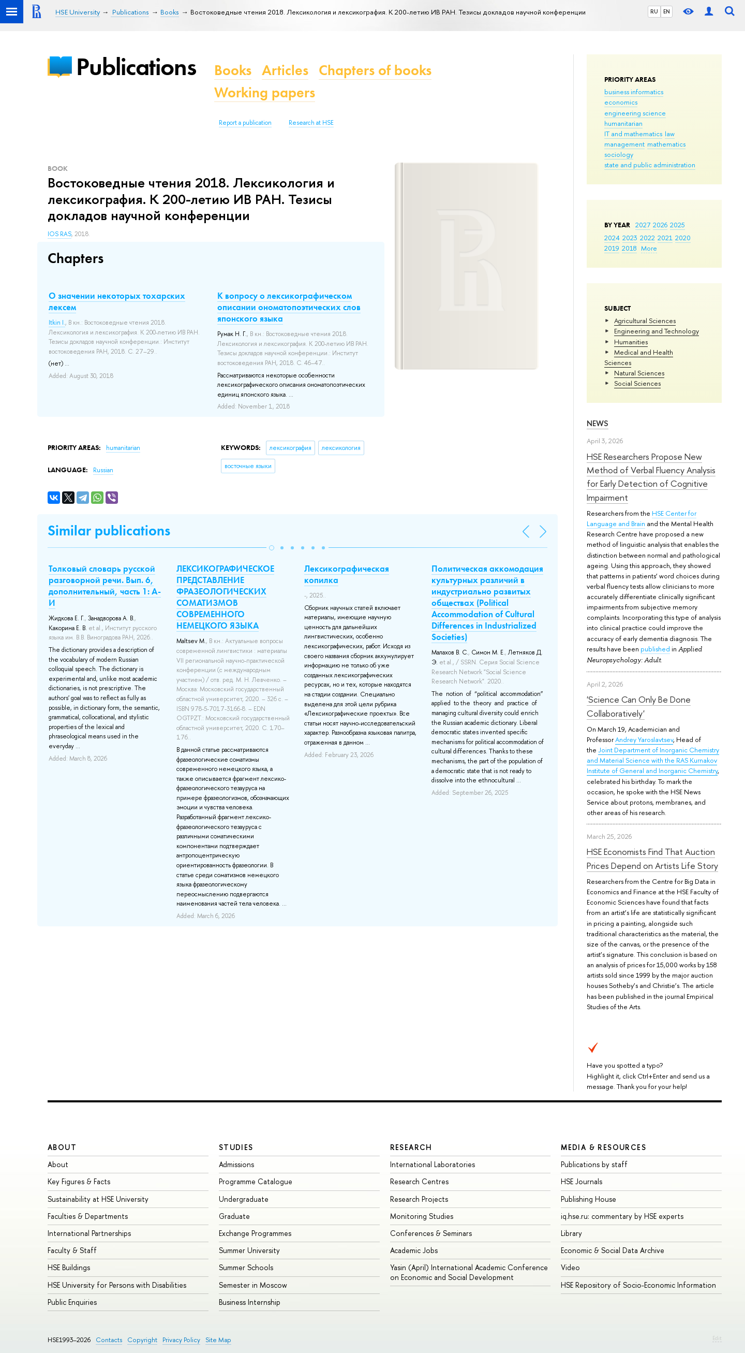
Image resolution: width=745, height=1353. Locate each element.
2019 (611, 248)
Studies (236, 1147)
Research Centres (419, 1181)
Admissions (236, 1164)
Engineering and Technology (656, 331)
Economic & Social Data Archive (612, 1250)
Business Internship (249, 1302)
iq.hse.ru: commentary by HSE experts (622, 1216)
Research (411, 1147)
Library (571, 1233)
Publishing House (588, 1199)
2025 (677, 224)
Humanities (631, 341)
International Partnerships (89, 1233)
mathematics (666, 144)
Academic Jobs (414, 1250)
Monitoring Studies (421, 1216)
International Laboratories (432, 1164)
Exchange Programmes (255, 1233)
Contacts (109, 1339)
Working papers (264, 92)
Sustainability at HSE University (98, 1199)
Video (570, 1267)
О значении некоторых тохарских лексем (117, 301)
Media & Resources (603, 1147)
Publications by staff (594, 1164)
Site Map (218, 1339)
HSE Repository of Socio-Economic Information (638, 1285)
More (649, 248)
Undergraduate (244, 1199)
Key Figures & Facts (79, 1181)
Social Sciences (637, 383)
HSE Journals (581, 1181)
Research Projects (419, 1199)
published (655, 648)
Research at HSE (311, 123)
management (624, 144)
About (62, 1147)
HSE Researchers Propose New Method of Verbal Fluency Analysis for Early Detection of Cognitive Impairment (651, 476)
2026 (660, 224)
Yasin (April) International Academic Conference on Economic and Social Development (469, 1272)
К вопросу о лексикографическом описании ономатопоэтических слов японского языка (289, 307)
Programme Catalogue (255, 1181)
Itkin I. (57, 322)
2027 (642, 224)
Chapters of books (375, 70)
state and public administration (649, 164)
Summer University (249, 1250)
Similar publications (109, 530)
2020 (683, 237)
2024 (612, 237)
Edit (717, 1338)
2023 (629, 237)
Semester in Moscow (253, 1285)
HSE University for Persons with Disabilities (117, 1285)
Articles (285, 70)
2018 (629, 248)
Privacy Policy (181, 1339)
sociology (618, 154)
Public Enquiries (72, 1302)
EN (666, 11)
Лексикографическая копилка (346, 574)
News (597, 423)
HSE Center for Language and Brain (641, 518)
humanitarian (623, 123)
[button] (271, 548)
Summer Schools (246, 1267)
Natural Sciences (639, 372)
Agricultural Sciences (645, 320)
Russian (103, 470)
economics (620, 102)
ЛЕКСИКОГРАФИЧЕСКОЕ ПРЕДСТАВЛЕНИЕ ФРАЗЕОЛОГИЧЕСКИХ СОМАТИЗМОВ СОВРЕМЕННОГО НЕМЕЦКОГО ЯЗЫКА (225, 597)
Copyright (142, 1339)
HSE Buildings (69, 1267)
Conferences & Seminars (431, 1233)
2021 (665, 237)
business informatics (633, 91)
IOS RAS (59, 234)
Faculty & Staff (72, 1250)
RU (654, 11)
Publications (136, 66)
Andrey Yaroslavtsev (644, 739)
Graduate (234, 1216)
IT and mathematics (633, 133)
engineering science (635, 113)
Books (232, 70)
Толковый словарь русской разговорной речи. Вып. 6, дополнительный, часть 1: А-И (105, 585)
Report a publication (245, 123)
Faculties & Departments (88, 1216)
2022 (647, 237)
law (670, 133)
